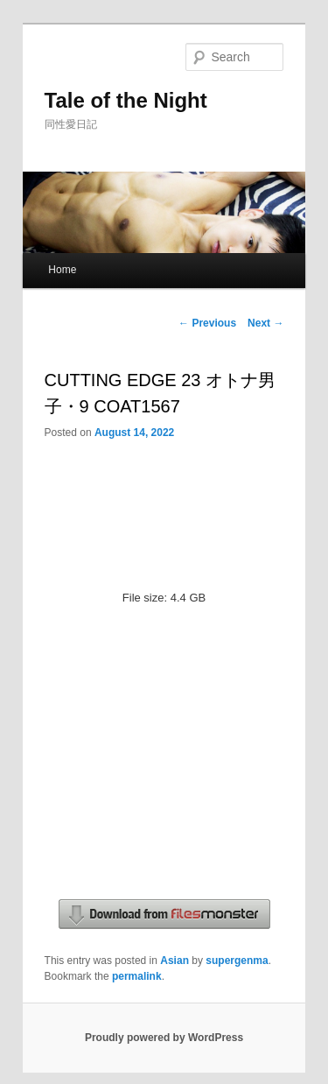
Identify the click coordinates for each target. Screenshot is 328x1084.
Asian (174, 960)
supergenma (237, 960)
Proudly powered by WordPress (164, 1037)
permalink (137, 976)
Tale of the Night (126, 100)
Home (62, 270)
